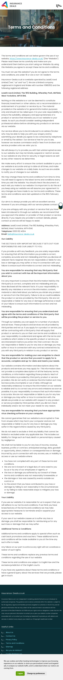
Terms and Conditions (15, 643)
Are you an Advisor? (14, 650)
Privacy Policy (11, 639)
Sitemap (9, 647)
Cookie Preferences (14, 654)
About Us (9, 632)
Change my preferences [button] (36, 673)
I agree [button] (20, 673)
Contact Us (10, 636)
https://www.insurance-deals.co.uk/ (26, 58)
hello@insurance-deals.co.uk (20, 234)
